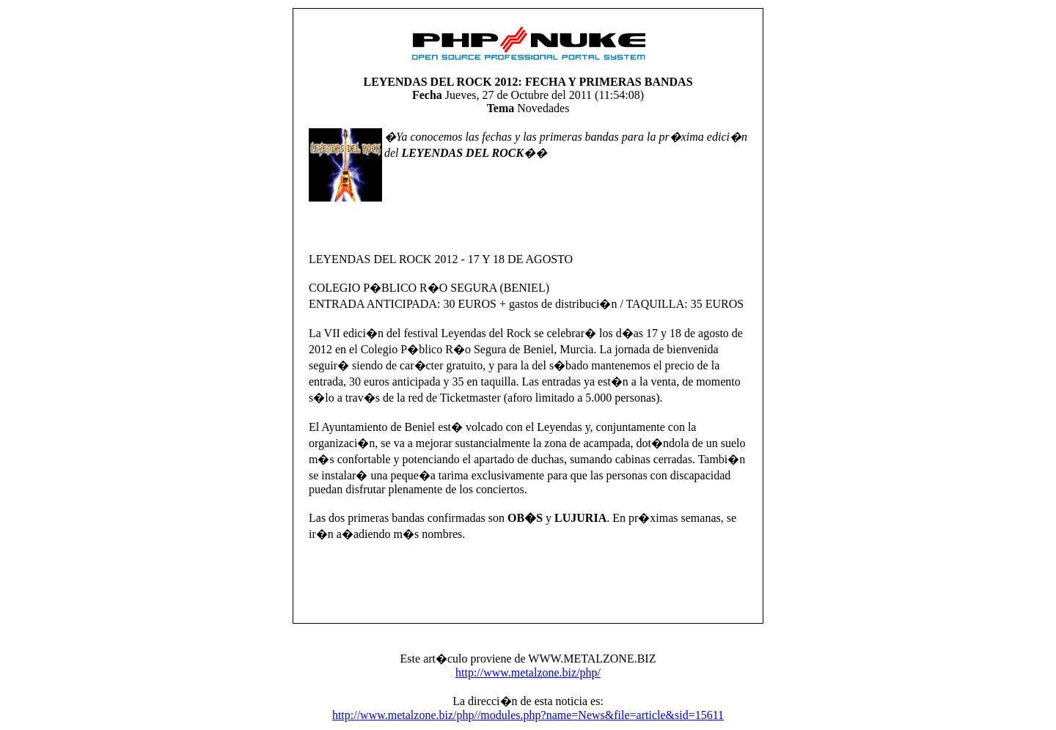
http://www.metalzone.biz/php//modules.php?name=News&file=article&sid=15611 (528, 715)
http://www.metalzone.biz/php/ (528, 672)
